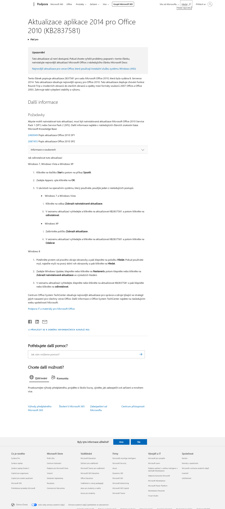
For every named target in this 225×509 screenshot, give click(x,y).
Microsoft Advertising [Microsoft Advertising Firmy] (120, 483)
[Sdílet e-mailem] (43, 321)
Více (105, 4)
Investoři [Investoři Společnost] (185, 473)
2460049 (33, 135)
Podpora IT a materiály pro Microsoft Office (51, 308)
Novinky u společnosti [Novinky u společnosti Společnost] (190, 463)
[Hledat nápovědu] (186, 3)
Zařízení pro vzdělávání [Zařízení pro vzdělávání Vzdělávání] (89, 463)
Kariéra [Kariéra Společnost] (184, 458)
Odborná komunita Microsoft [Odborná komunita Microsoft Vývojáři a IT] (159, 476)
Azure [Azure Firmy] (114, 468)
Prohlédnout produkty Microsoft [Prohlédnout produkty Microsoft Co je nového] (23, 488)
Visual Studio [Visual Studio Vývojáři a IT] (153, 495)
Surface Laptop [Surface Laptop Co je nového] (16, 463)
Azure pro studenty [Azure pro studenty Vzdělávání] (88, 493)
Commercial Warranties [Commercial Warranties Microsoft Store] (56, 488)
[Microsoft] (22, 4)
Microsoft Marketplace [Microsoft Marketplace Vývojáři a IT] (156, 481)
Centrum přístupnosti (133, 406)
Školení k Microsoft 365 (72, 406)
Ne (138, 441)
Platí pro (34, 39)
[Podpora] (42, 4)
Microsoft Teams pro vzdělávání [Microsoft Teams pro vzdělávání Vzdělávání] (93, 468)
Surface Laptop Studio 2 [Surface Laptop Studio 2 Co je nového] (20, 468)
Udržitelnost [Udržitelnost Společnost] (186, 478)
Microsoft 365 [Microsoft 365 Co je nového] (16, 483)
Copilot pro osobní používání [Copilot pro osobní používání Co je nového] (22, 478)
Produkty (80, 4)
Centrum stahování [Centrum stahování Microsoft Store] (54, 463)
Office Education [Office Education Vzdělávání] (87, 478)
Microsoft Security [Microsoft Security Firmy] (119, 463)
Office (69, 4)
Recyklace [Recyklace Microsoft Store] (50, 483)
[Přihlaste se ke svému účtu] (204, 4)
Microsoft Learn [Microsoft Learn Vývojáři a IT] (154, 463)
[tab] (39, 378)
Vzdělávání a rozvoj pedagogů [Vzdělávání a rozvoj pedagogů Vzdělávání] (92, 483)
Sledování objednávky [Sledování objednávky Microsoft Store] (55, 478)
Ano (121, 441)
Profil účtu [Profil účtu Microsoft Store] (51, 458)
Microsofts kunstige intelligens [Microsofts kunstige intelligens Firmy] (124, 458)
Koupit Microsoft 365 (123, 4)
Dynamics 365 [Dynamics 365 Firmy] (117, 473)
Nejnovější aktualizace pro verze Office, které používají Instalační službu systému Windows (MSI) (84, 68)
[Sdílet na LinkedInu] (35, 321)
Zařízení (93, 4)
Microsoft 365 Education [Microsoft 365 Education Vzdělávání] (90, 473)
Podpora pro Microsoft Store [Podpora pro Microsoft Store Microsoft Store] (57, 468)
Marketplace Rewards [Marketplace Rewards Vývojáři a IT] (156, 491)
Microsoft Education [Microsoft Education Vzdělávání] (88, 458)
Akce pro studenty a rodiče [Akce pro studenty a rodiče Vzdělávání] (91, 488)
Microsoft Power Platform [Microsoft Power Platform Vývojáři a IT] (157, 486)
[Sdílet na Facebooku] (30, 321)
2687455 (33, 141)
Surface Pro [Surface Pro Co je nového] (15, 458)
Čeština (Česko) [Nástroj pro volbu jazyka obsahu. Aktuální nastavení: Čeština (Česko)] (22, 504)
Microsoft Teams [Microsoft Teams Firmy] (118, 493)
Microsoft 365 (56, 4)
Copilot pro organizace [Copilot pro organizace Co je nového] (19, 473)
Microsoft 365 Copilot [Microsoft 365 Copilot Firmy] (120, 488)
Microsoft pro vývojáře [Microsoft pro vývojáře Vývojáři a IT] (156, 458)
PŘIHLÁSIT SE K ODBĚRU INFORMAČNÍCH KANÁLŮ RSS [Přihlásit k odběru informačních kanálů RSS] (60, 329)
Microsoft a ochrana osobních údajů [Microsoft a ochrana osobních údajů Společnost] (195, 468)
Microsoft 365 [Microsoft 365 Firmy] (117, 478)
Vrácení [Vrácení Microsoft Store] (50, 473)
